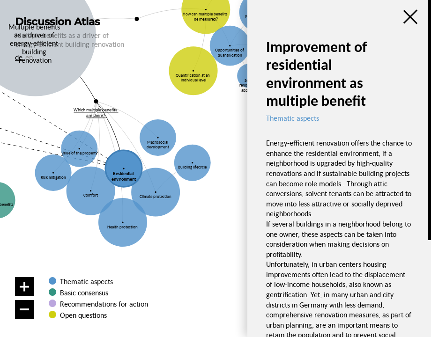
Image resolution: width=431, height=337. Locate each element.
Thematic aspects (86, 281)
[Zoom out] (24, 309)
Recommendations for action (104, 304)
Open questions (83, 315)
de (18, 57)
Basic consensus (84, 292)
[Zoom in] (24, 286)
